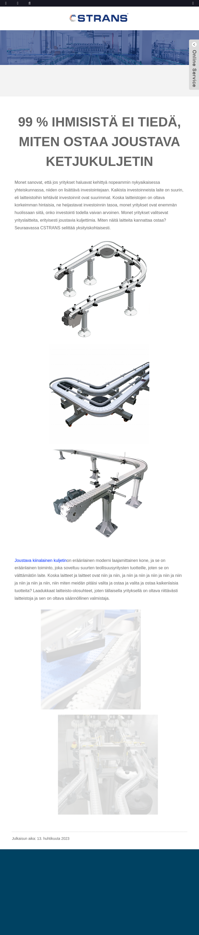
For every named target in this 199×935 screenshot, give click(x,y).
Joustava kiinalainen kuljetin (40, 560)
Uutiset (49, 72)
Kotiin (24, 72)
